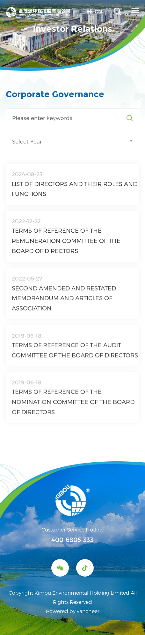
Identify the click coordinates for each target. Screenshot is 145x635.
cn (98, 11)
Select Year (27, 141)
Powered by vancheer (72, 611)
